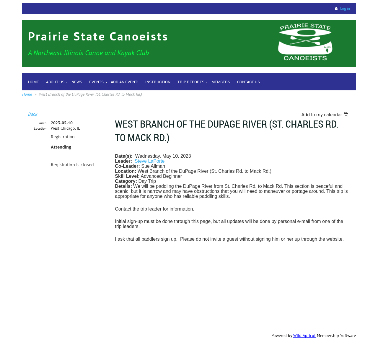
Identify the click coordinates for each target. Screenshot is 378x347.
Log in (345, 8)
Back (32, 114)
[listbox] (325, 114)
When (42, 123)
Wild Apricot (304, 335)
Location (40, 128)
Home (27, 94)
